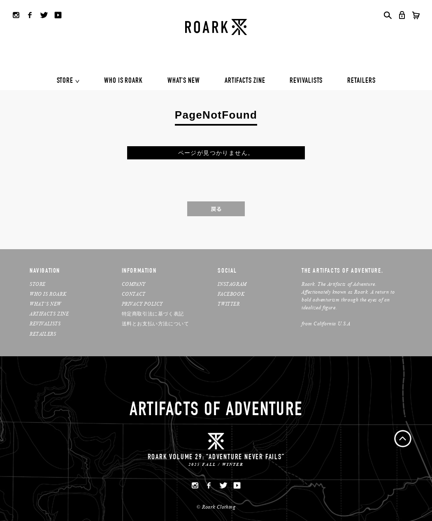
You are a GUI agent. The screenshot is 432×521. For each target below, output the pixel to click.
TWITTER (228, 304)
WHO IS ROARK (123, 81)
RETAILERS (361, 81)
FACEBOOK (231, 294)
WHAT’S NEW (45, 304)
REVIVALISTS (306, 81)
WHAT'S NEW (183, 81)
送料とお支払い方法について (155, 323)
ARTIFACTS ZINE (245, 81)
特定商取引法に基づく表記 (153, 314)
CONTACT (134, 294)
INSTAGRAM (232, 284)
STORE (65, 81)
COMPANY (134, 284)
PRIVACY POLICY (142, 304)
